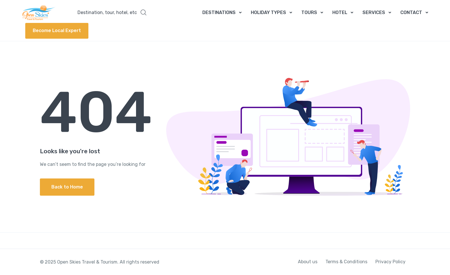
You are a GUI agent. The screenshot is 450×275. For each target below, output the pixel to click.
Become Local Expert (57, 30)
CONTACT (411, 12)
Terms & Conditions (346, 261)
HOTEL (339, 12)
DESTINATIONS (219, 12)
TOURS (309, 12)
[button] (111, 12)
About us (307, 261)
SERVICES (373, 12)
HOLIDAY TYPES (268, 12)
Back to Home (67, 187)
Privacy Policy (390, 261)
